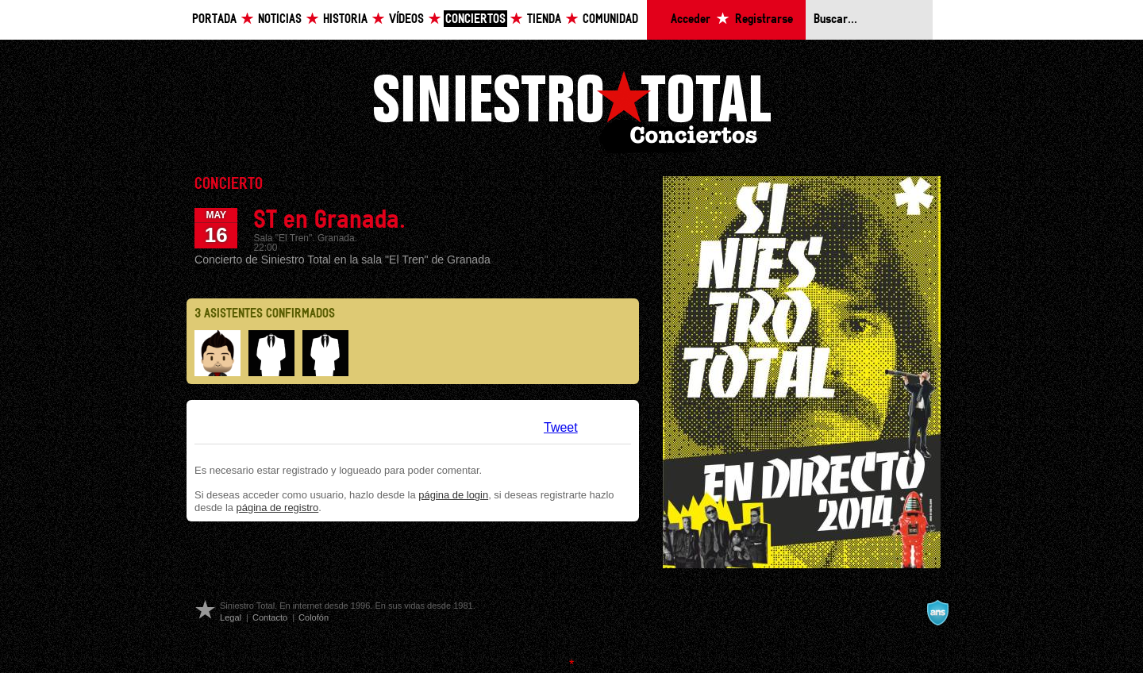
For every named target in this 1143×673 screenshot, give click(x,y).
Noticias (280, 19)
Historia (345, 19)
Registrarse (764, 19)
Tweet (561, 427)
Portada (214, 19)
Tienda (544, 19)
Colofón (313, 617)
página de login (453, 495)
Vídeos (406, 19)
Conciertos (475, 19)
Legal (230, 617)
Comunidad (610, 19)
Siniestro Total (571, 109)
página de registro (278, 507)
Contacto (269, 617)
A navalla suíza (937, 612)
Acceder (690, 19)
